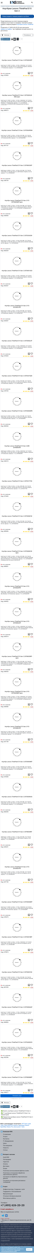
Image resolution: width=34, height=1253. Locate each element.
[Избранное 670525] (32, 354)
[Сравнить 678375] (29, 915)
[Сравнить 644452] (29, 599)
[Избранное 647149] (32, 739)
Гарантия (6, 1162)
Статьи (5, 1150)
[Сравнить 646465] (29, 213)
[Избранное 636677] (32, 1090)
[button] (12, 39)
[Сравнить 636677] (29, 1090)
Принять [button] (29, 1249)
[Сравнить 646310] (29, 459)
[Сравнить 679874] (29, 950)
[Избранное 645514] (32, 634)
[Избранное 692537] (32, 283)
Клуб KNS (6, 1157)
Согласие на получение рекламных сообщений (14, 1181)
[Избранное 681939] (32, 985)
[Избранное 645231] (32, 845)
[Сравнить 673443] (29, 494)
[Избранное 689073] (32, 108)
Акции (5, 1168)
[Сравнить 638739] (29, 178)
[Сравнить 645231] (29, 845)
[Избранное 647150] (32, 880)
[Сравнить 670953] (29, 73)
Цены (5, 1143)
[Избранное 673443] (32, 494)
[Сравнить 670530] (29, 775)
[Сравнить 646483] (29, 704)
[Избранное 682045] (32, 810)
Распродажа (7, 1159)
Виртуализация (8, 1194)
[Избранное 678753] (32, 389)
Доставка (6, 1166)
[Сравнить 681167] (29, 143)
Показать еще (17, 1096)
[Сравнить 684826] (29, 1020)
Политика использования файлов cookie (16, 1170)
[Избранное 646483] (32, 704)
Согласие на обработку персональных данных (15, 1177)
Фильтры (5, 35)
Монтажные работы (9, 1198)
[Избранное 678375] (32, 915)
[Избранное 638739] (32, 178)
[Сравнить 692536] (29, 1055)
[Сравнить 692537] (29, 284)
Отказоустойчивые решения (12, 1196)
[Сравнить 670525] (29, 354)
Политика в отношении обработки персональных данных (14, 1173)
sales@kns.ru (9, 1209)
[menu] (1, 2)
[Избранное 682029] (32, 248)
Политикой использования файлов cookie (10, 1250)
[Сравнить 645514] (29, 634)
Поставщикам (7, 1145)
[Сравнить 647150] (29, 880)
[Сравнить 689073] (29, 108)
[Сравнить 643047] (29, 319)
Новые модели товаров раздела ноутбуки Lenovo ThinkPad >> (15, 17)
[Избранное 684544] (32, 424)
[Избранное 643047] (32, 319)
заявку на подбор (6, 29)
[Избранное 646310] (32, 459)
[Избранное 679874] (32, 950)
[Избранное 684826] (32, 1020)
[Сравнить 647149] (29, 739)
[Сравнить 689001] (29, 564)
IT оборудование (8, 1141)
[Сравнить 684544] (29, 424)
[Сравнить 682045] (29, 810)
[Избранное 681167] (32, 143)
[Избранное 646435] (32, 669)
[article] (5, 39)
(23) (28, 75)
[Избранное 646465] (32, 213)
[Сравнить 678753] (29, 389)
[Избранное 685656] (32, 529)
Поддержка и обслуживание (12, 1191)
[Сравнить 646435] (29, 669)
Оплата (5, 1164)
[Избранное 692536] (32, 1055)
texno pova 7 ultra (19, 1127)
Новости (5, 1148)
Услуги (5, 1136)
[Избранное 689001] (32, 564)
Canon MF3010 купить (11, 1125)
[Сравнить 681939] (29, 985)
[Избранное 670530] (32, 775)
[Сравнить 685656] (29, 529)
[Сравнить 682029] (29, 248)
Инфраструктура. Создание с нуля (14, 1189)
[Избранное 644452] (32, 599)
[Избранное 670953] (32, 73)
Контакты (6, 1139)
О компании (7, 1134)
